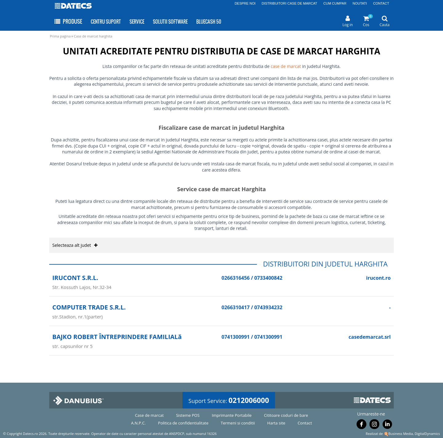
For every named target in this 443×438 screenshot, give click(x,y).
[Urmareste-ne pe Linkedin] (387, 425)
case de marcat (286, 66)
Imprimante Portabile (232, 415)
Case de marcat (149, 415)
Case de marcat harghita (93, 36)
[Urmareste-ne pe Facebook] (361, 425)
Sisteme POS (187, 415)
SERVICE (137, 21)
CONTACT (381, 3)
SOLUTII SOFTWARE (170, 21)
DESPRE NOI (245, 3)
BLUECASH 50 (208, 21)
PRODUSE (68, 21)
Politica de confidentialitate (183, 423)
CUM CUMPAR (334, 3)
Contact (304, 423)
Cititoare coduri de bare (286, 415)
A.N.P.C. (138, 423)
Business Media (400, 433)
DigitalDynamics (427, 433)
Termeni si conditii (238, 423)
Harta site (276, 423)
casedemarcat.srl (370, 336)
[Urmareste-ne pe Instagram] (374, 425)
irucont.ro (378, 277)
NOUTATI (360, 3)
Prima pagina (60, 36)
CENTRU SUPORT (106, 21)
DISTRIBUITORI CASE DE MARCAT (289, 3)
